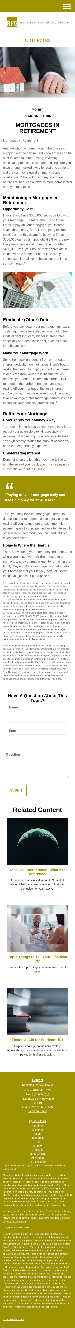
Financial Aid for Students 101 (37, 1040)
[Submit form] (16, 790)
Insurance (37, 1137)
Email (13, 731)
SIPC (59, 1234)
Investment (37, 1129)
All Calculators (37, 1161)
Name (13, 707)
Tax (37, 1141)
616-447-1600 (37, 40)
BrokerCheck (9, 1169)
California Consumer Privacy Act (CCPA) (34, 1214)
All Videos (37, 1157)
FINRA (52, 1234)
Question (13, 754)
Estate (38, 1133)
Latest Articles (37, 1153)
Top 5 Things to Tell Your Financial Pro (37, 959)
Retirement (37, 1125)
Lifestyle (37, 1149)
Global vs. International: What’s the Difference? (37, 872)
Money (37, 1145)
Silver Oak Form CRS (13, 1319)
